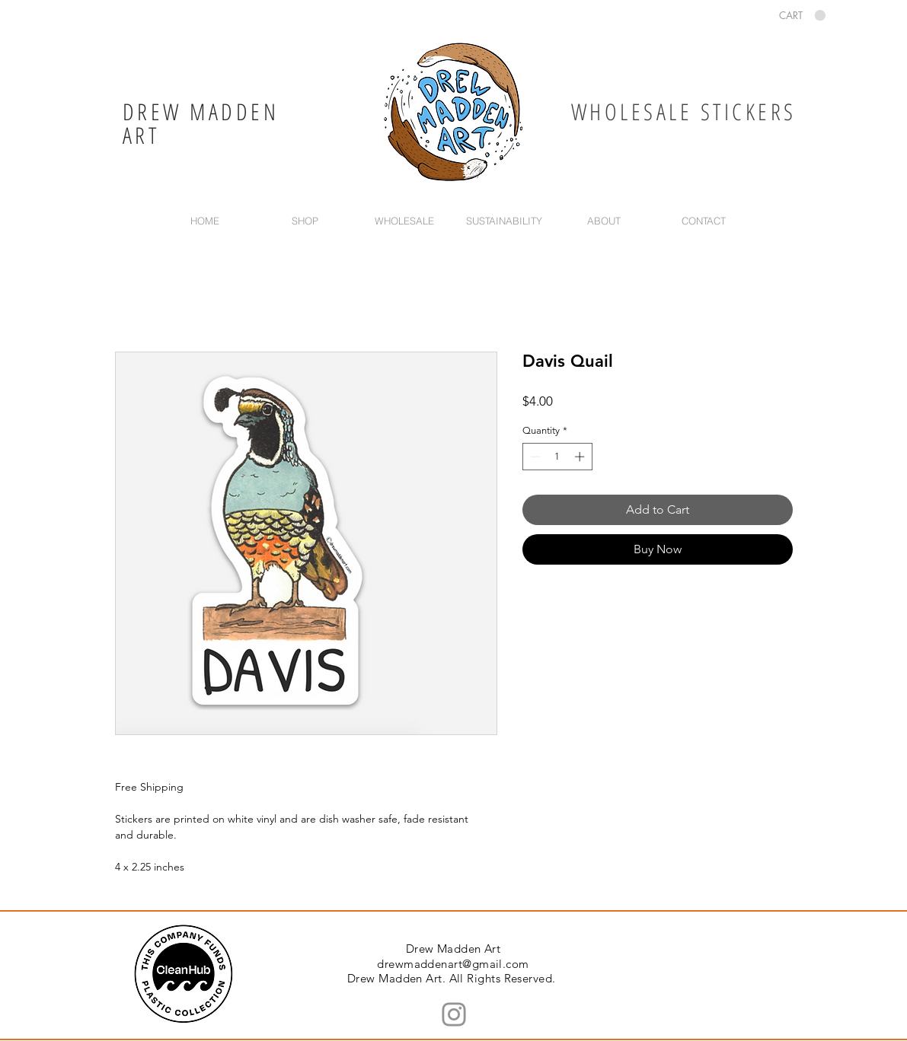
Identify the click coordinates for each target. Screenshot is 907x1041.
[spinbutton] (557, 457)
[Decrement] (534, 457)
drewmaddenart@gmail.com (453, 964)
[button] (802, 15)
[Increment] (581, 457)
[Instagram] (454, 1014)
